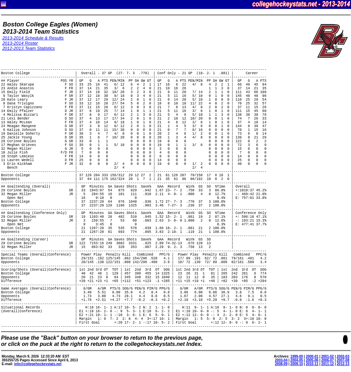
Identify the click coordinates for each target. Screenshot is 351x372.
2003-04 (281, 360)
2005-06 (312, 360)
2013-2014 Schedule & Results (33, 38)
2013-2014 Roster (20, 43)
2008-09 (281, 364)
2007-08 (343, 360)
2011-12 (327, 364)
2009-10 (296, 364)
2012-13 (343, 364)
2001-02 (327, 356)
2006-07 (327, 360)
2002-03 (343, 356)
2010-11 (312, 364)
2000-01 (312, 356)
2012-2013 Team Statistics (28, 48)
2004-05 (296, 360)
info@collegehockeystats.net (37, 364)
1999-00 (296, 356)
